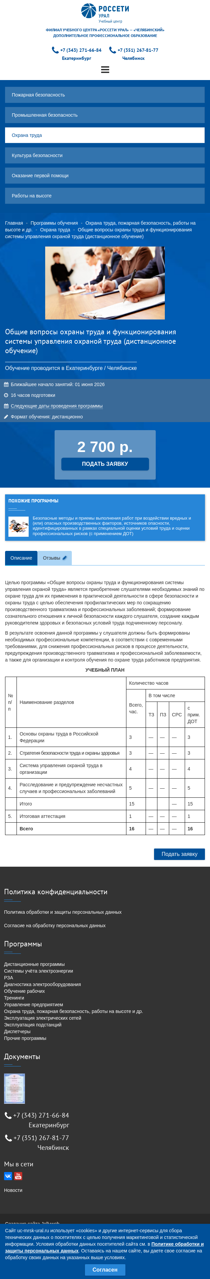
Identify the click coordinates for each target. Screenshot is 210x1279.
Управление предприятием (33, 1004)
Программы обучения (54, 223)
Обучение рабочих (24, 991)
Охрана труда (27, 135)
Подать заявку (179, 854)
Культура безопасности (37, 155)
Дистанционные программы (34, 964)
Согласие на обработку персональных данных (55, 925)
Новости (13, 1190)
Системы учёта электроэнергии (38, 971)
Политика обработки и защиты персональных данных (63, 912)
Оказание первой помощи (40, 175)
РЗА (8, 977)
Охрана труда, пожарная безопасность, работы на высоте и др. (73, 1011)
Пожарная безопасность (38, 95)
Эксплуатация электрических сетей (42, 1018)
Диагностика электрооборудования (42, 984)
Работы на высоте (32, 195)
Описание (21, 558)
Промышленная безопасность (45, 115)
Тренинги (14, 998)
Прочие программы (25, 1038)
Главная (14, 223)
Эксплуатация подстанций (32, 1024)
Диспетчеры (17, 1031)
